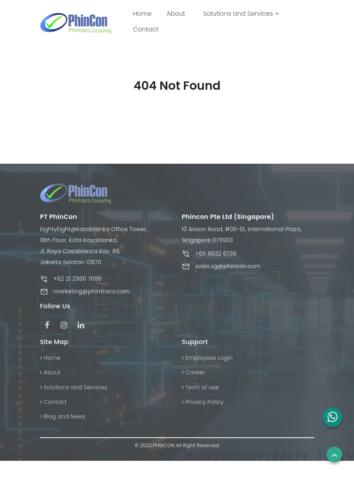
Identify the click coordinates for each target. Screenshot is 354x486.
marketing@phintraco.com (92, 300)
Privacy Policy (203, 410)
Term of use (200, 395)
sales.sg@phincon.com (228, 275)
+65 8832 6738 (216, 262)
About (176, 13)
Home (144, 13)
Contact (146, 29)
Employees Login (207, 366)
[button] (332, 417)
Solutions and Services (240, 13)
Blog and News (63, 425)
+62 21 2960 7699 (78, 287)
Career (193, 380)
